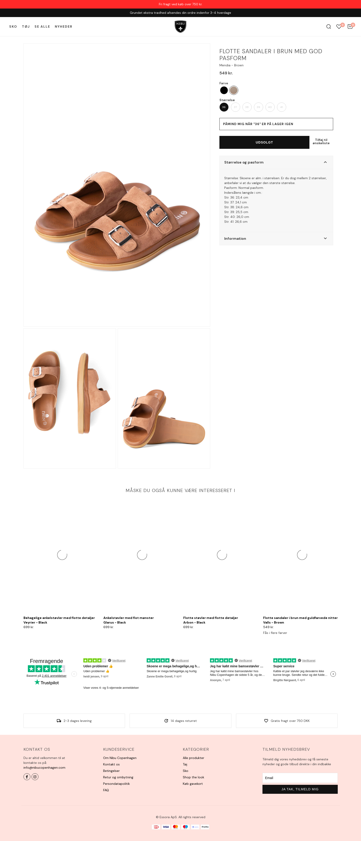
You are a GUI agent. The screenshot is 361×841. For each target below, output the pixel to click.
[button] (276, 162)
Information (235, 238)
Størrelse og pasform (244, 162)
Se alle (42, 26)
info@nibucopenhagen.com (44, 767)
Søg (329, 27)
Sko (13, 26)
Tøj (26, 26)
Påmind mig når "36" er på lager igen (258, 124)
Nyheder (64, 26)
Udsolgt (264, 142)
